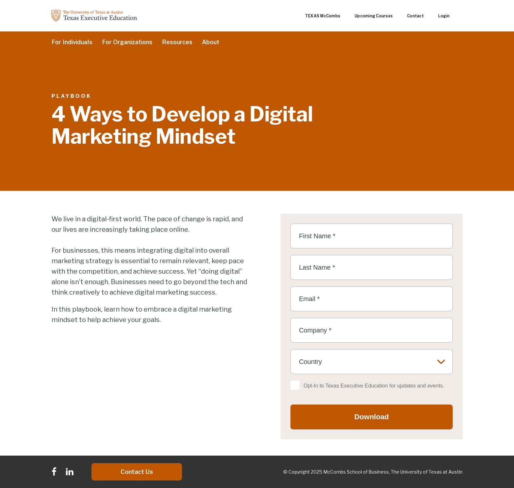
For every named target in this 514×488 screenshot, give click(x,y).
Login (443, 16)
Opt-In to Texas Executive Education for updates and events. (374, 386)
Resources (177, 42)
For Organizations (127, 42)
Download (371, 417)
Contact (415, 16)
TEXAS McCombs (322, 16)
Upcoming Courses (374, 16)
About (210, 42)
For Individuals (71, 42)
